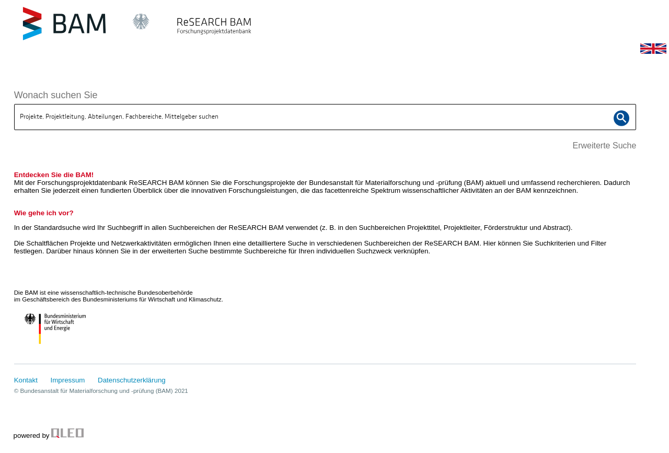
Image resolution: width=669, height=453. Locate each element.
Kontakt (26, 380)
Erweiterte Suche (604, 145)
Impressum (68, 380)
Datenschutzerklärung (132, 380)
